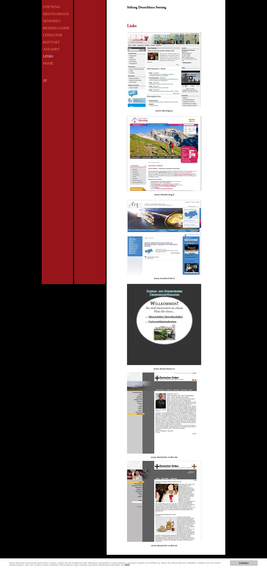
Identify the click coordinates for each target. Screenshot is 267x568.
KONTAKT (51, 42)
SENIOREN (51, 21)
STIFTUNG (51, 7)
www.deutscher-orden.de (164, 457)
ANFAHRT (51, 49)
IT (45, 81)
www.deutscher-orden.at (164, 545)
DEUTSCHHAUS (56, 14)
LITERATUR (52, 35)
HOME (48, 63)
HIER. (127, 565)
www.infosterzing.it (164, 194)
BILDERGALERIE (56, 28)
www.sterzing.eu (164, 110)
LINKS (48, 56)
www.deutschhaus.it (164, 368)
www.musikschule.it (164, 278)
